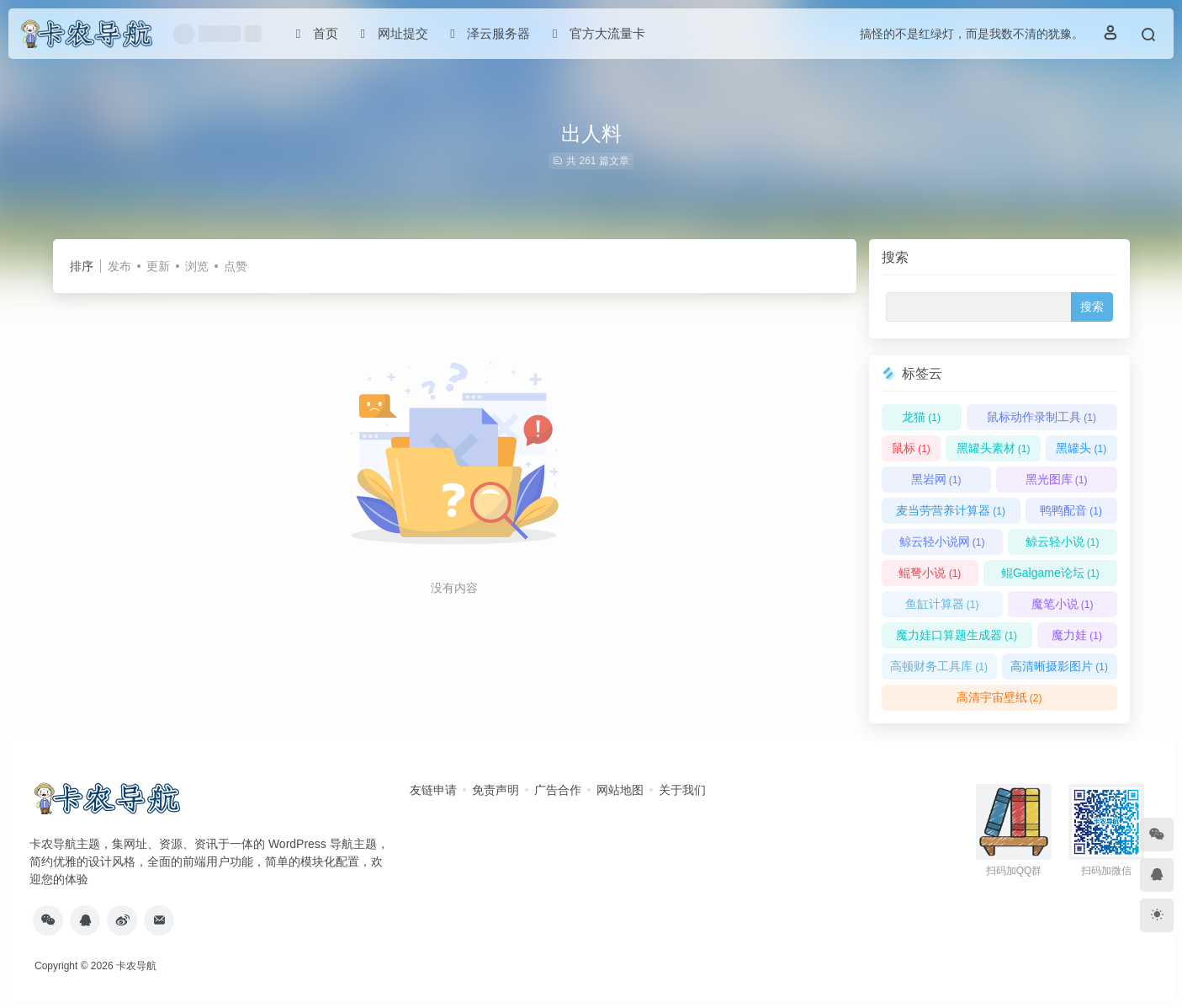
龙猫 (921, 417)
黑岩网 (936, 479)
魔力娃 (1077, 635)
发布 (119, 266)
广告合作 (557, 790)
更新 (158, 266)
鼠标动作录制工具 (1041, 417)
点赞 (235, 266)
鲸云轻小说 (1063, 541)
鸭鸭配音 (1071, 510)
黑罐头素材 (994, 448)
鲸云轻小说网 (942, 541)
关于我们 (682, 790)
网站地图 (620, 790)
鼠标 (911, 448)
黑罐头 (1081, 448)
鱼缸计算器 (942, 604)
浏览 (197, 266)
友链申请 (433, 790)
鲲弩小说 (929, 572)
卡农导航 (136, 966)
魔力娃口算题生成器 (956, 635)
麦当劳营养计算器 (950, 510)
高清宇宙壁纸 (999, 697)
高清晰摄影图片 (1059, 666)
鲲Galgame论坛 (1050, 572)
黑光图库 (1057, 479)
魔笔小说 (1062, 604)
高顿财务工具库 (939, 666)
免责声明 (495, 790)
